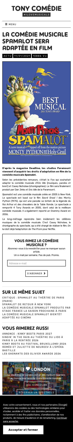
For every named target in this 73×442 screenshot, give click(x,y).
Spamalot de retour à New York (26, 304)
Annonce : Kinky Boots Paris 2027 (27, 333)
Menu (10, 24)
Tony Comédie (37, 8)
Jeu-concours (36, 385)
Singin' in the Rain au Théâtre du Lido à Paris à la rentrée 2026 (32, 339)
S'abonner (36, 273)
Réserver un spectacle (36, 392)
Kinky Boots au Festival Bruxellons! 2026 (34, 343)
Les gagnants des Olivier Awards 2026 (31, 353)
